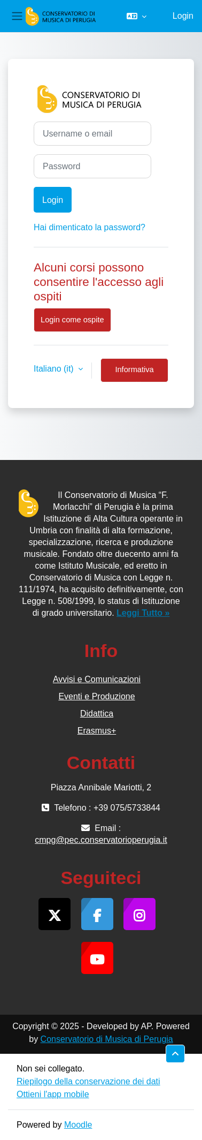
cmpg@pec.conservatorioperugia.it (101, 839)
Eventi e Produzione (96, 696)
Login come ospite (72, 319)
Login (183, 15)
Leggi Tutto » (142, 612)
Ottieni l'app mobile (53, 1094)
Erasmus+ (96, 730)
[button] (136, 16)
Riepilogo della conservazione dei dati (88, 1081)
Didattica (96, 713)
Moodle (78, 1124)
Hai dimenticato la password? (89, 227)
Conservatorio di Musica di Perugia (107, 1039)
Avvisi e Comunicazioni (97, 679)
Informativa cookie (134, 373)
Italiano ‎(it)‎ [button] (55, 368)
